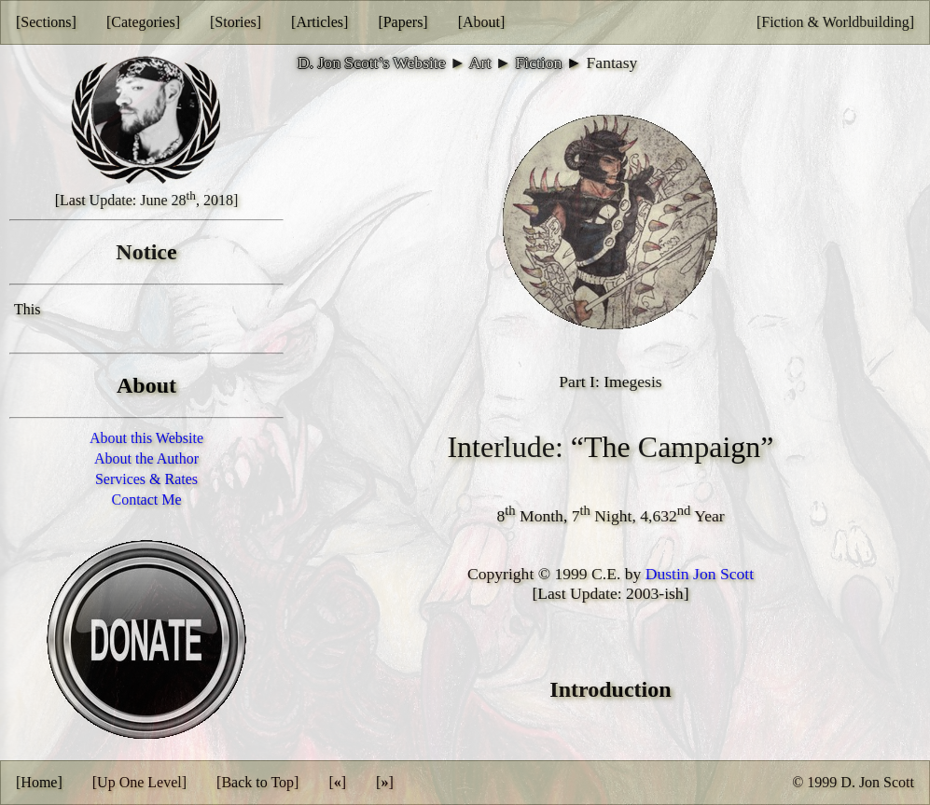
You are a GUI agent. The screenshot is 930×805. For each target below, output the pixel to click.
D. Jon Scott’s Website (372, 62)
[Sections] (46, 22)
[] (337, 782)
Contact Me (146, 499)
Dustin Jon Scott (699, 573)
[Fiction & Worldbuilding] (835, 22)
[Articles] (319, 22)
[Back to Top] (257, 782)
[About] (482, 22)
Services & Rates (146, 479)
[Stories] (235, 22)
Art (480, 62)
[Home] (39, 782)
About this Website (146, 438)
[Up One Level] (139, 782)
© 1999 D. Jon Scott (853, 782)
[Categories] (143, 22)
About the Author (146, 458)
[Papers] (402, 22)
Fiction (538, 62)
